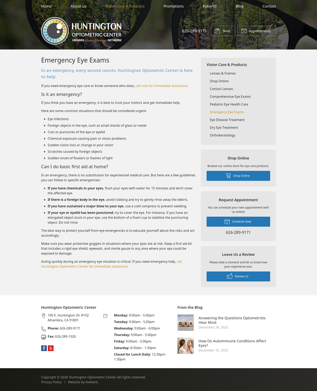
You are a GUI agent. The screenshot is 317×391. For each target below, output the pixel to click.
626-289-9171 (194, 31)
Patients (210, 6)
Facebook (44, 348)
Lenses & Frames (223, 73)
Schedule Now (237, 221)
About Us (79, 6)
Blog (239, 6)
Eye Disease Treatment (227, 120)
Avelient (91, 382)
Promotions (174, 6)
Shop (222, 30)
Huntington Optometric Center (92, 377)
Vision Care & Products (125, 6)
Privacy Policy (51, 382)
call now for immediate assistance (161, 85)
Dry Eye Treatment (224, 127)
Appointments (256, 30)
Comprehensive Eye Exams (230, 96)
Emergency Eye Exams (227, 112)
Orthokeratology (222, 135)
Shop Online (219, 81)
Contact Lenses (221, 89)
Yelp (51, 348)
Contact (269, 6)
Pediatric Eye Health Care (229, 104)
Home (46, 6)
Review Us (237, 276)
